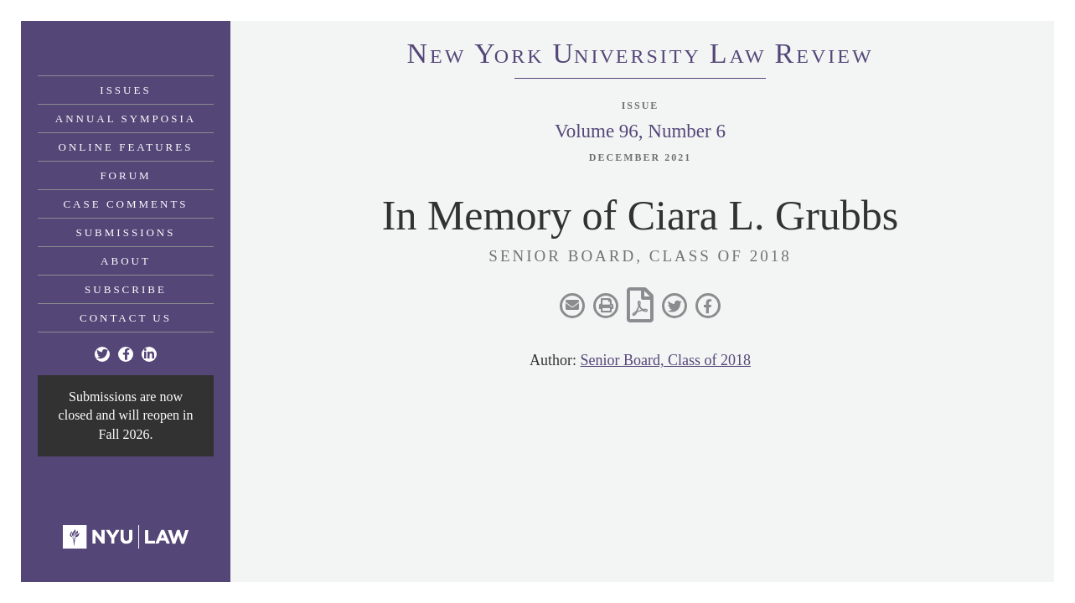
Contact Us (126, 318)
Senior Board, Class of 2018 (666, 360)
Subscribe (126, 289)
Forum (125, 175)
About (126, 261)
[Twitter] (102, 354)
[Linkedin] (149, 354)
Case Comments (125, 204)
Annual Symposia (125, 118)
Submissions (126, 232)
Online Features (126, 147)
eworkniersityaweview (639, 56)
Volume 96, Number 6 (640, 131)
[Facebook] (125, 354)
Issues (125, 90)
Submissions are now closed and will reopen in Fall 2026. (126, 415)
